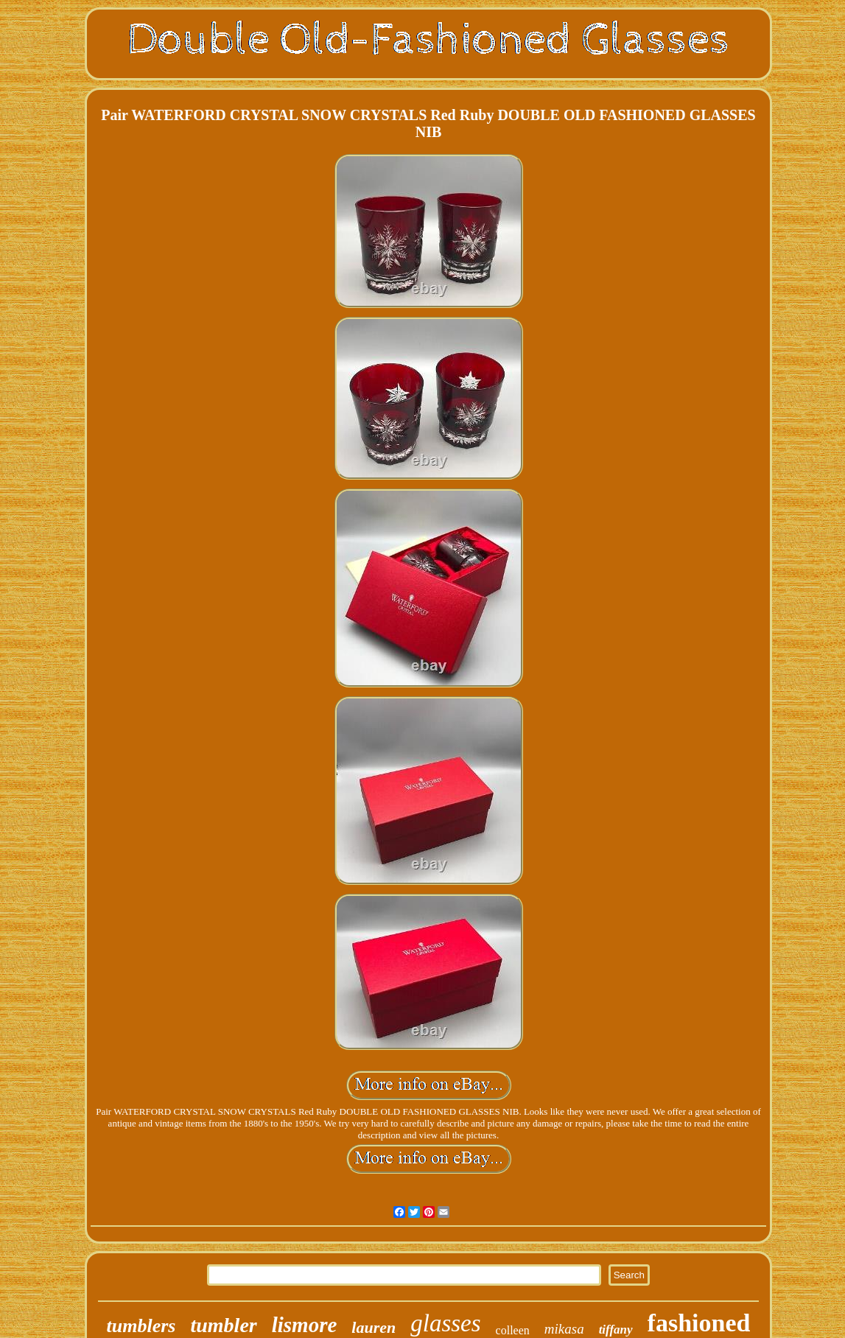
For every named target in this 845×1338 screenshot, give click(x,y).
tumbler (223, 1325)
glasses (445, 1323)
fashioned (699, 1323)
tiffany (616, 1330)
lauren (373, 1327)
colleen (513, 1330)
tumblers (141, 1326)
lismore (304, 1325)
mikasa (564, 1329)
